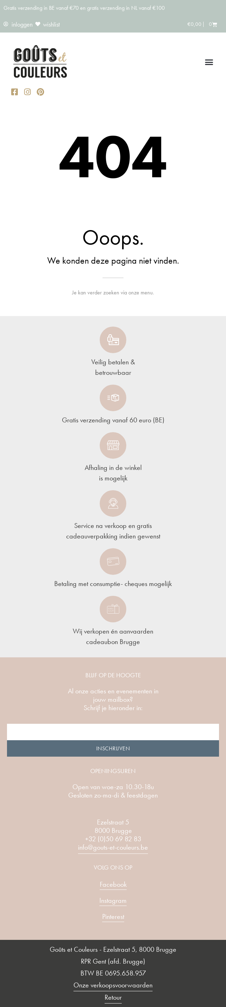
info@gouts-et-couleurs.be (113, 847)
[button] (209, 62)
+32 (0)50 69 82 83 (113, 838)
